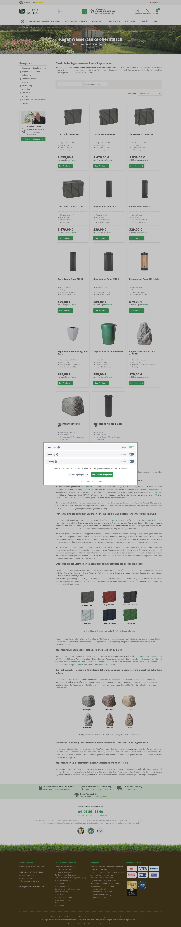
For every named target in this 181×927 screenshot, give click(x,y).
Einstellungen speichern (78, 474)
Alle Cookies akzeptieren (102, 474)
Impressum (84, 481)
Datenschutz (96, 481)
